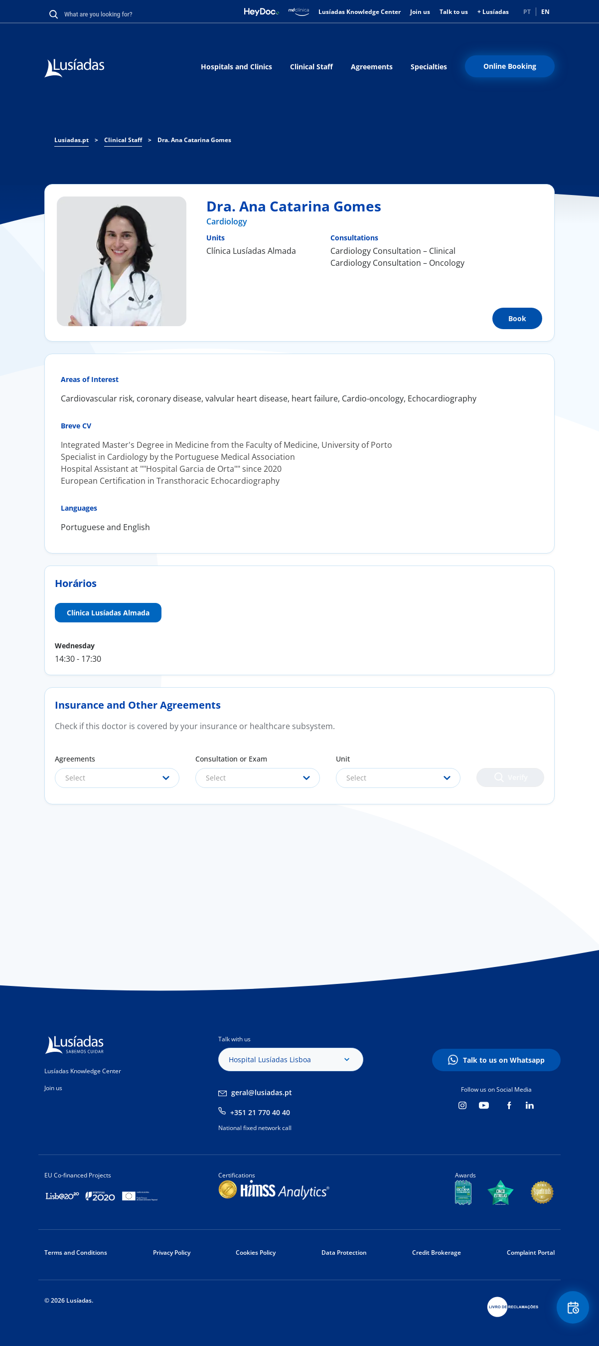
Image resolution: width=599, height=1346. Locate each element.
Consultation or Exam (231, 759)
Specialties (429, 66)
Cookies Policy (256, 1252)
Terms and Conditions (75, 1252)
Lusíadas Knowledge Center (359, 11)
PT (527, 11)
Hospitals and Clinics (236, 66)
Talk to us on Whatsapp (504, 1060)
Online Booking (509, 66)
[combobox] (117, 778)
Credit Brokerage (436, 1252)
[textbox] (117, 778)
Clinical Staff (311, 66)
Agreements (372, 66)
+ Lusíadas (493, 11)
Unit (343, 759)
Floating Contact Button (572, 1309)
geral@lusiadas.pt (261, 1092)
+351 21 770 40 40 (260, 1112)
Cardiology (226, 221)
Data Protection (344, 1252)
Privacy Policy (171, 1252)
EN (545, 11)
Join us (420, 11)
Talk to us (454, 11)
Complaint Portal (531, 1252)
